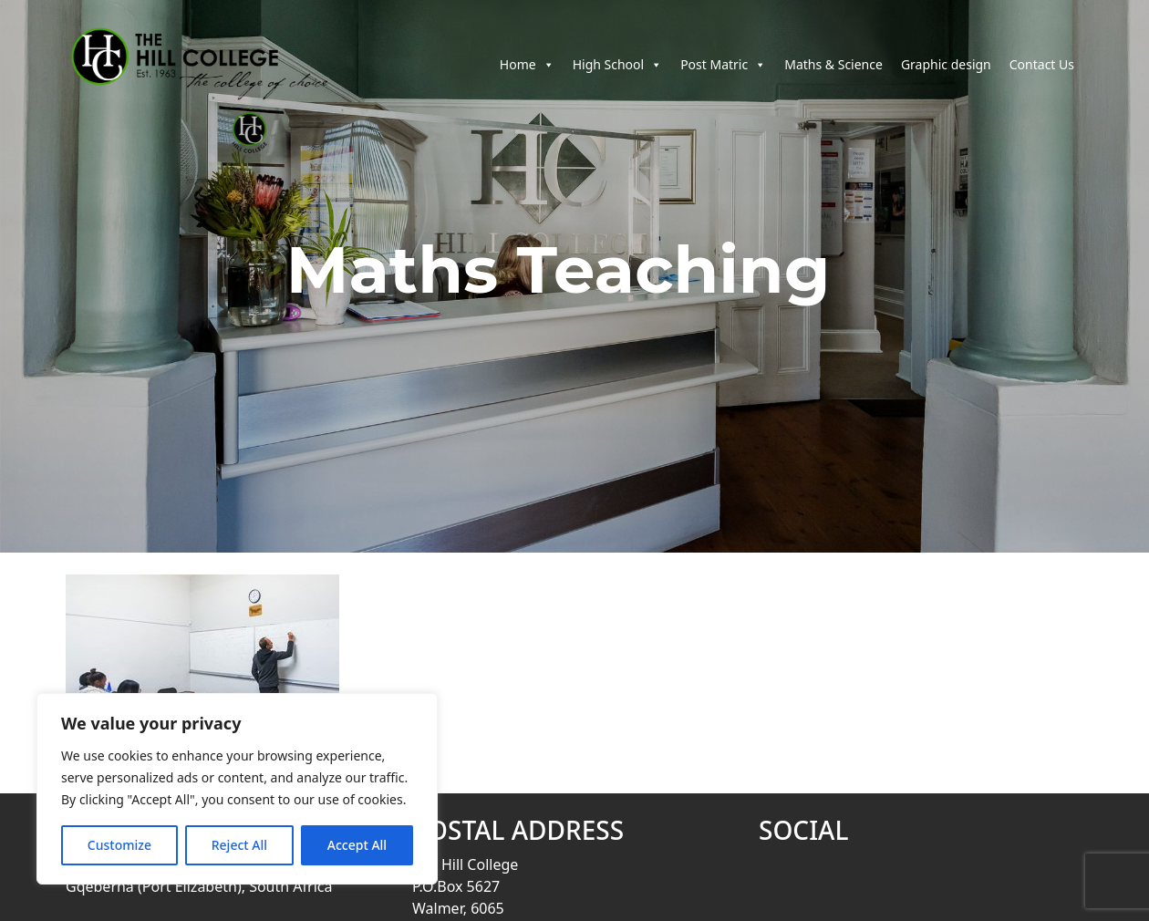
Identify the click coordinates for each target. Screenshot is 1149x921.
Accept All (357, 845)
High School (618, 71)
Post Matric (723, 71)
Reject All (239, 845)
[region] (237, 789)
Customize (119, 845)
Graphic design (946, 71)
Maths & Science (833, 71)
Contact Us (1041, 71)
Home (527, 71)
